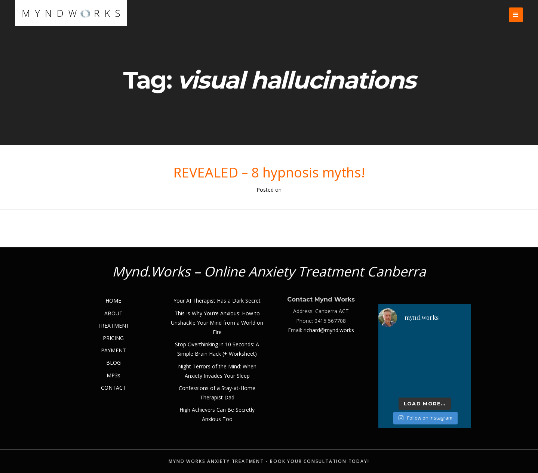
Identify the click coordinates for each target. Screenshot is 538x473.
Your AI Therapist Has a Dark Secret (217, 300)
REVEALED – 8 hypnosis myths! (269, 172)
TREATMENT (113, 325)
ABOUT (113, 313)
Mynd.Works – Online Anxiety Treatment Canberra (269, 271)
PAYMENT (113, 350)
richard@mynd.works (329, 330)
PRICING (113, 337)
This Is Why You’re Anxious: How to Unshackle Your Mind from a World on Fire (217, 323)
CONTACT (113, 387)
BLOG (113, 362)
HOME (113, 300)
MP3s (113, 375)
